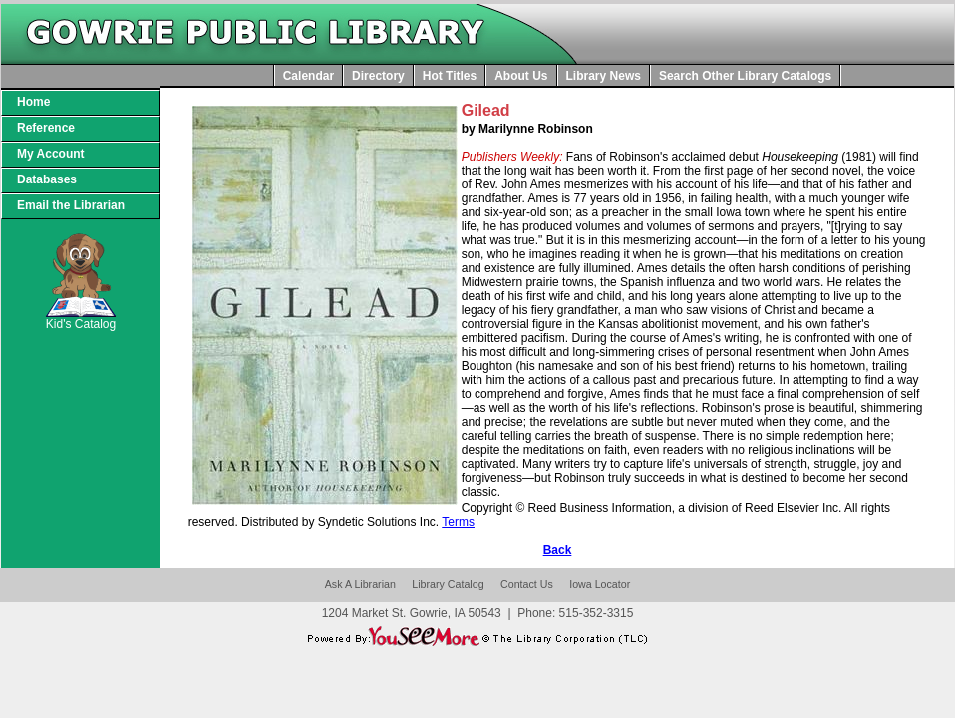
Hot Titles (450, 76)
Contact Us (526, 584)
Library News (603, 76)
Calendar (308, 76)
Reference (46, 128)
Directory (378, 76)
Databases (47, 179)
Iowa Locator (599, 584)
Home (33, 102)
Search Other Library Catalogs (745, 76)
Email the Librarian (71, 205)
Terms (458, 522)
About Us (520, 76)
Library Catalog (447, 584)
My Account (51, 154)
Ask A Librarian (360, 584)
